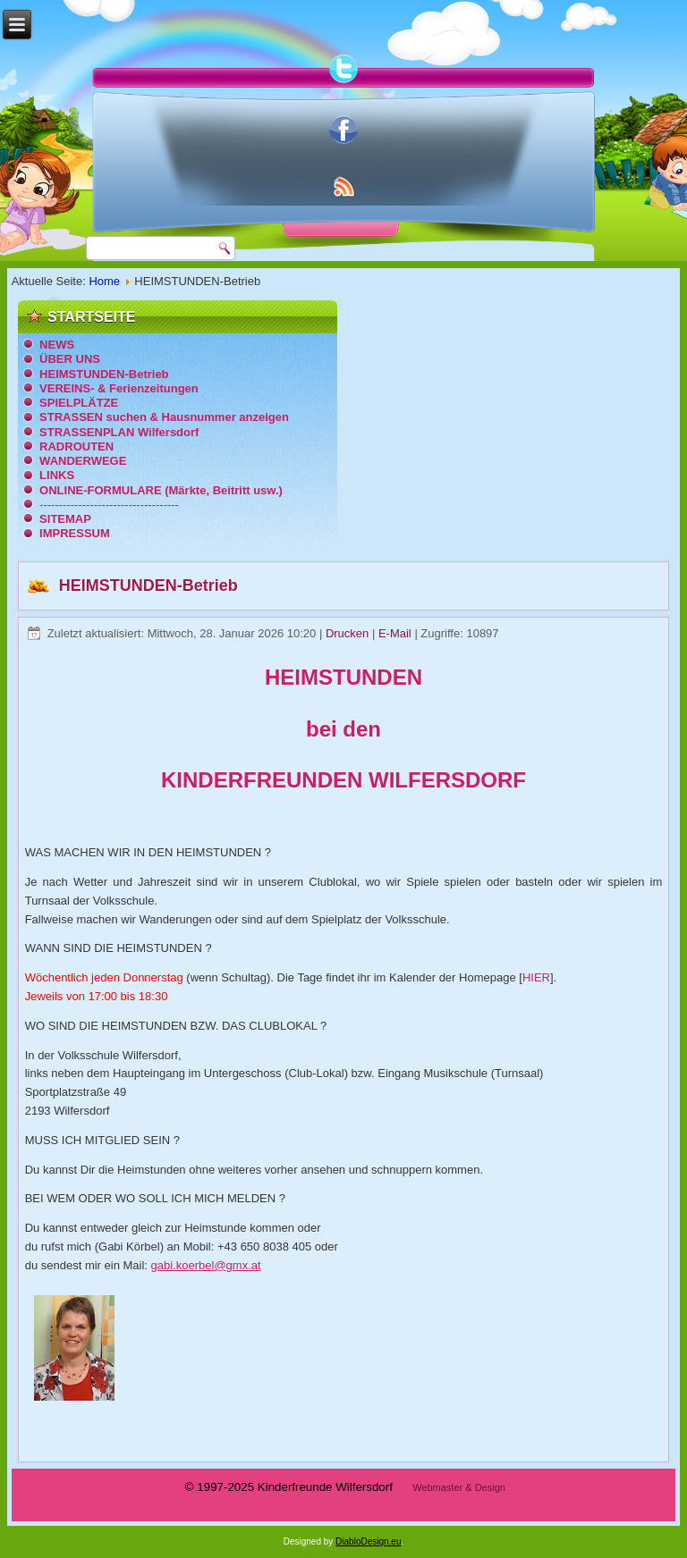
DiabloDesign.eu (368, 1541)
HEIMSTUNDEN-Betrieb (103, 374)
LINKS (56, 475)
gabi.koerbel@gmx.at (206, 1265)
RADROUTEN (76, 446)
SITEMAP (65, 519)
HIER (536, 977)
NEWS (56, 344)
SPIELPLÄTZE (78, 402)
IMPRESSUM (74, 533)
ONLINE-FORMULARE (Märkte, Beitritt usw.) (161, 490)
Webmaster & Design (458, 1487)
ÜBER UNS (69, 359)
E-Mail (396, 633)
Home (104, 281)
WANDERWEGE (82, 460)
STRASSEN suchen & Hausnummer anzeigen (164, 417)
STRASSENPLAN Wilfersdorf (119, 432)
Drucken (349, 633)
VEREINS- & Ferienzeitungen (119, 388)
